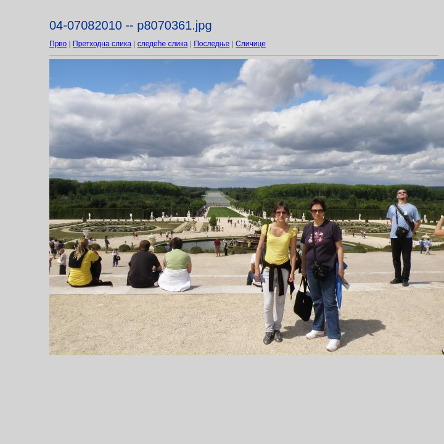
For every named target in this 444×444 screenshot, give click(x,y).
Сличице (251, 43)
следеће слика (163, 43)
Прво (58, 43)
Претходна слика (102, 43)
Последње (211, 43)
